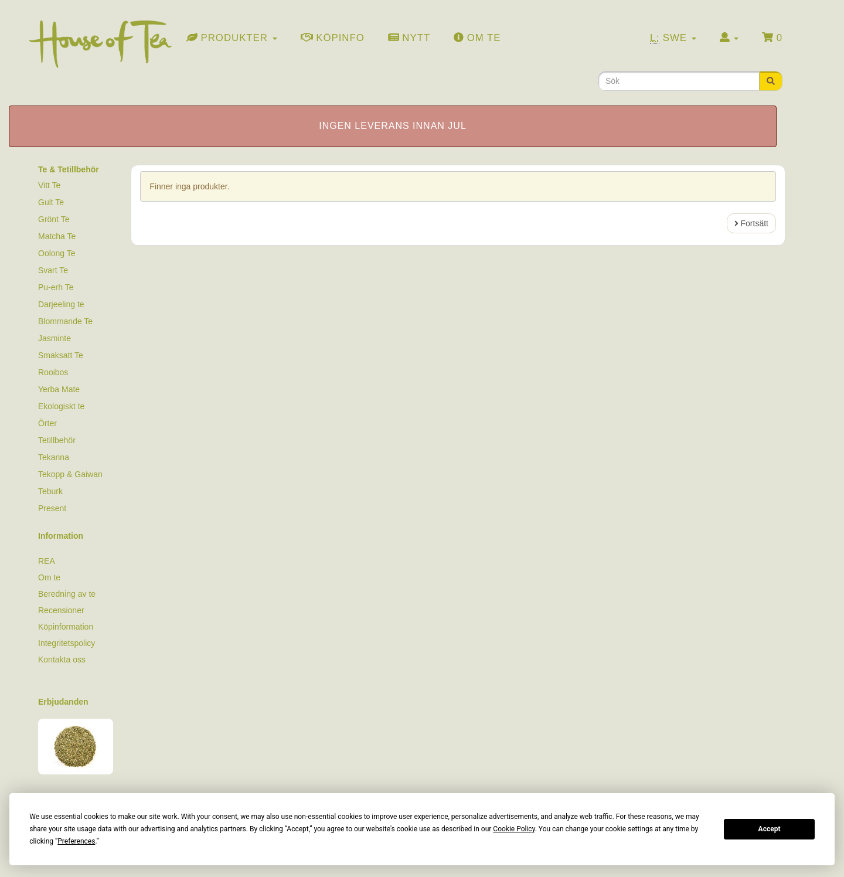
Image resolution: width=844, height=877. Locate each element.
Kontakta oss (62, 659)
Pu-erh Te (55, 287)
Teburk (50, 491)
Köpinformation (65, 626)
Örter (47, 423)
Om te (49, 577)
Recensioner (61, 610)
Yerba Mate (59, 389)
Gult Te (51, 202)
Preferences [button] (76, 841)
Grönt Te (53, 219)
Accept (769, 829)
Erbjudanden (63, 701)
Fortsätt (751, 223)
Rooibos (53, 372)
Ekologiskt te (61, 406)
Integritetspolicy (66, 643)
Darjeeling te (61, 304)
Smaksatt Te (60, 355)
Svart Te (53, 270)
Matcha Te (57, 236)
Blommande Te (65, 321)
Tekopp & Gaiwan (70, 474)
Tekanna (53, 457)
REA (46, 561)
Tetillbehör (57, 440)
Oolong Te (57, 253)
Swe (673, 38)
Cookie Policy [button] (514, 829)
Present (52, 508)
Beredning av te (67, 594)
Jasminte (54, 338)
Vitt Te (49, 185)
